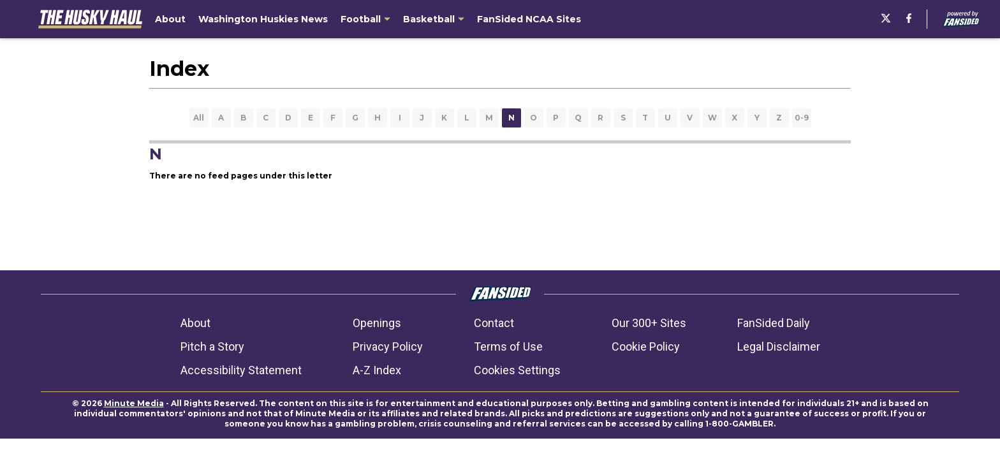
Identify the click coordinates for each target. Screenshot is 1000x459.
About (195, 323)
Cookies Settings (517, 370)
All (198, 117)
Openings (377, 323)
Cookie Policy (646, 346)
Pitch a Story (212, 346)
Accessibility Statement (241, 370)
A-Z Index (377, 370)
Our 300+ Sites (649, 323)
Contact (494, 323)
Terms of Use (508, 346)
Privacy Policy (388, 346)
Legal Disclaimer (778, 346)
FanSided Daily (773, 323)
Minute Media (134, 403)
